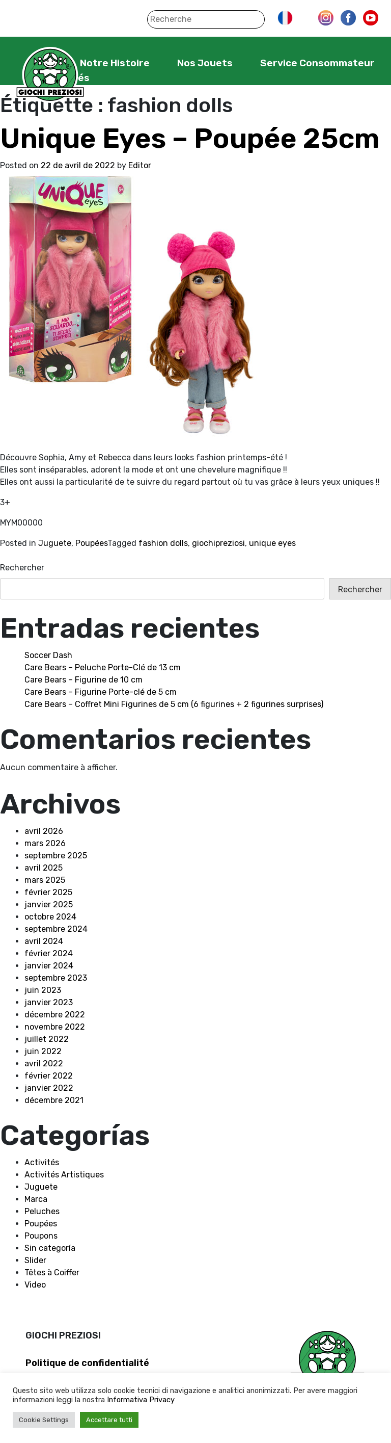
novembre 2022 (54, 1027)
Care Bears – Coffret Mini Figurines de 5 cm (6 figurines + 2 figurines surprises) (173, 704)
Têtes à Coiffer (51, 1272)
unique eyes (272, 543)
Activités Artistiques (64, 1174)
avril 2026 (43, 831)
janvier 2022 (48, 1088)
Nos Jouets (205, 63)
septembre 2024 (56, 929)
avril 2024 (43, 941)
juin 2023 (42, 990)
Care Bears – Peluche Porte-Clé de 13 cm (102, 667)
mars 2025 (44, 880)
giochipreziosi (218, 543)
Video (35, 1285)
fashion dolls (163, 543)
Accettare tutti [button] (109, 1420)
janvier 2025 (48, 904)
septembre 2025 (55, 855)
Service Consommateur (317, 63)
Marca (35, 1199)
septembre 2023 (55, 978)
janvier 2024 (48, 965)
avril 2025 (43, 868)
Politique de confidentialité (87, 1363)
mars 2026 (45, 843)
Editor (139, 165)
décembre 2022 (54, 1014)
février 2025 (48, 892)
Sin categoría (49, 1248)
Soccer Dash (48, 655)
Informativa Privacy (141, 1399)
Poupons (41, 1236)
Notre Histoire (115, 63)
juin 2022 (43, 1051)
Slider (35, 1260)
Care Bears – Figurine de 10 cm (83, 680)
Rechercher (22, 567)
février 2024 (48, 953)
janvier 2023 (48, 1002)
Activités (41, 1162)
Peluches (42, 1211)
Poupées (91, 543)
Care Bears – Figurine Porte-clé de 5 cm (100, 692)
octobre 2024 (50, 917)
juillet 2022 (46, 1039)
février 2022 (48, 1076)
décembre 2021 (53, 1100)
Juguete (54, 543)
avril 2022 (43, 1063)
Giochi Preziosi (50, 75)
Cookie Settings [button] (44, 1420)
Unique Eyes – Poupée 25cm (190, 138)
